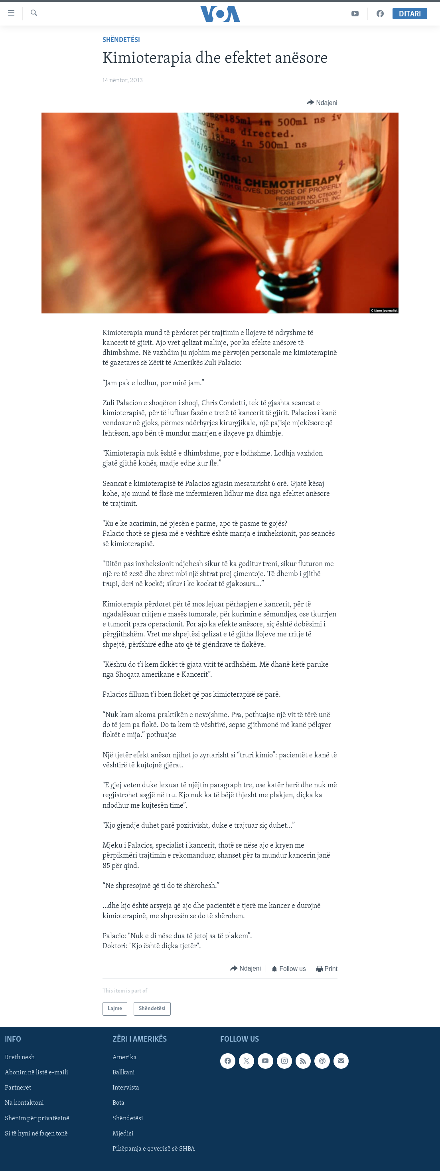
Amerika (124, 1057)
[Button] (322, 103)
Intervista (125, 1088)
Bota (118, 1103)
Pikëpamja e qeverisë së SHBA (153, 1149)
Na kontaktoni (24, 1103)
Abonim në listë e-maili (36, 1073)
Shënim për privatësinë (37, 1119)
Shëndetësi (121, 40)
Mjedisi (123, 1134)
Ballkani (123, 1073)
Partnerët (18, 1088)
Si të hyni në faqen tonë (36, 1134)
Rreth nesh (20, 1057)
